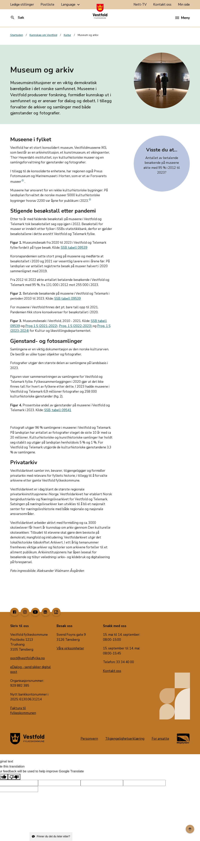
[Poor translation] (14, 777)
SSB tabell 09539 (74, 247)
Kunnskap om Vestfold (43, 35)
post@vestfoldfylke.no (27, 658)
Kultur (67, 35)
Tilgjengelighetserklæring (124, 738)
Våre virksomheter (70, 648)
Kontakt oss (162, 4)
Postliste (47, 4)
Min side (184, 4)
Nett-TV (140, 4)
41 (69, 410)
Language (71, 4)
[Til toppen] (190, 829)
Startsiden (16, 35)
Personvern (89, 738)
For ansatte (160, 738)
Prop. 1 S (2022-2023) (76, 326)
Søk (17, 17)
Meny (182, 17)
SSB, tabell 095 (55, 410)
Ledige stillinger (22, 4)
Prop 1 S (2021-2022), (41, 326)
